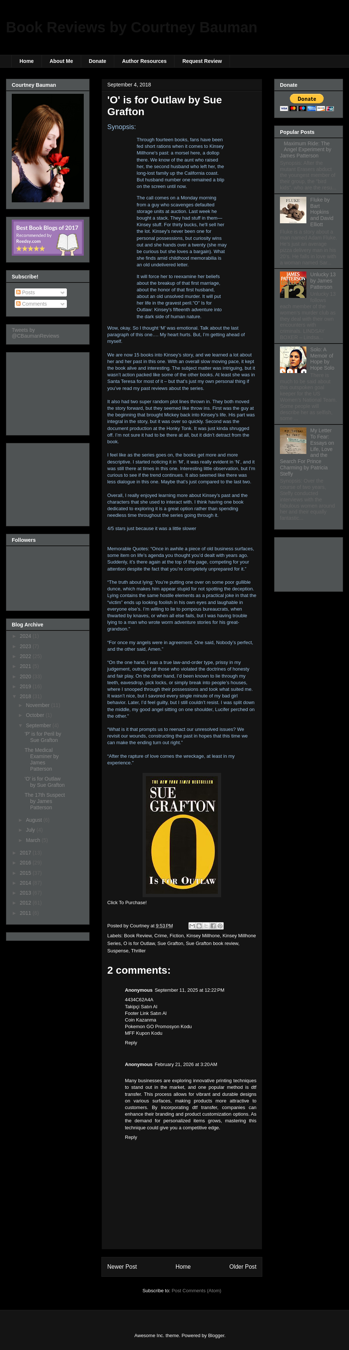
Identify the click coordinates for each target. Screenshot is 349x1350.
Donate (97, 61)
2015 (26, 873)
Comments (31, 304)
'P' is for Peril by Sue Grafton (43, 737)
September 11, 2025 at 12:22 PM (189, 990)
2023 (26, 646)
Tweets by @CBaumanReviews (35, 333)
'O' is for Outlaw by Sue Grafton (45, 782)
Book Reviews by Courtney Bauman (132, 27)
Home (26, 61)
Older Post (242, 1267)
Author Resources (144, 61)
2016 (26, 863)
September (39, 725)
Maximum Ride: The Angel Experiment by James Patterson (305, 150)
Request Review (202, 61)
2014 (26, 883)
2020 (26, 676)
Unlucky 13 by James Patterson (323, 280)
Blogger (216, 1335)
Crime (160, 935)
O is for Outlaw (139, 943)
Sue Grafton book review (212, 943)
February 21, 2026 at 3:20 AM (186, 1064)
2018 (26, 696)
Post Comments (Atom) (196, 1290)
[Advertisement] (48, 392)
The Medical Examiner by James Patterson (42, 759)
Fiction (177, 935)
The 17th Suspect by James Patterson (45, 801)
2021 (26, 666)
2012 (26, 903)
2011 (26, 913)
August (34, 820)
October (36, 715)
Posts (25, 292)
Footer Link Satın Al (145, 1013)
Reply (131, 1042)
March (34, 840)
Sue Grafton (170, 943)
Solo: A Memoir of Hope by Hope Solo (322, 359)
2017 (26, 853)
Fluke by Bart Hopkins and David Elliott (322, 212)
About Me (61, 61)
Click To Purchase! (127, 902)
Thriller (138, 950)
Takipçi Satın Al (141, 1006)
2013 (26, 893)
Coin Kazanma (140, 1020)
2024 (26, 636)
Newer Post (122, 1267)
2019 (26, 686)
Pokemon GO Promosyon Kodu (158, 1026)
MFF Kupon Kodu (143, 1033)
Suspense (118, 950)
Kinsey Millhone (203, 935)
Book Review (138, 935)
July (31, 830)
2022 (26, 656)
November (38, 705)
